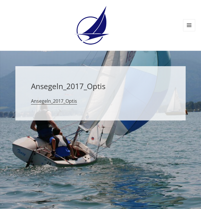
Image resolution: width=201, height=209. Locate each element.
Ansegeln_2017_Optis (54, 101)
